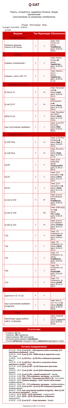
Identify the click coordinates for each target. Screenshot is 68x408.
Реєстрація (35, 25)
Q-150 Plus (10, 142)
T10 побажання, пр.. (57, 232)
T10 (6, 235)
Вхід (44, 25)
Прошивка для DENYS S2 (43, 378)
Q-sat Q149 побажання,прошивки (47, 370)
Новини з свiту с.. (57, 72)
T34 (6, 246)
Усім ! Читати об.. (55, 42)
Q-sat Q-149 (10, 213)
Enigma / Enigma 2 (18, 290)
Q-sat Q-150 (10, 200)
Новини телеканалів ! (15, 63)
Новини (18, 54)
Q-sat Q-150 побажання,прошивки (48, 386)
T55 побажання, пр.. (57, 267)
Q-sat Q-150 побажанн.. (57, 196)
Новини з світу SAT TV (16, 76)
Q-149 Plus (10, 153)
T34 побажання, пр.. (57, 243)
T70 (6, 282)
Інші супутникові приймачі (17, 127)
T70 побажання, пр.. (57, 279)
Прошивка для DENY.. (57, 113)
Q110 (7, 188)
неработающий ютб (42, 374)
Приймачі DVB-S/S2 (18, 84)
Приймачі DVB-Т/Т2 (18, 134)
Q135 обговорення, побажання (41, 396)
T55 (6, 270)
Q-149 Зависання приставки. (46, 366)
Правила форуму (17, 37)
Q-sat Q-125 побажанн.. (57, 222)
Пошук (25, 25)
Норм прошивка (39, 400)
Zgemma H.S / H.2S (14, 295)
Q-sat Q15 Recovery (57, 124)
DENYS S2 (10, 116)
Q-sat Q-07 (10, 104)
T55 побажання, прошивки (38, 376)
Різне (17, 312)
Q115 (7, 176)
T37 (6, 258)
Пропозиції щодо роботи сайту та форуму (17, 319)
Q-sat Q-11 (10, 92)
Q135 (7, 165)
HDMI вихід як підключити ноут (47, 354)
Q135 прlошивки (55, 161)
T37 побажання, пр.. (57, 254)
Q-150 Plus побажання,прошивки (47, 358)
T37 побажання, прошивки (38, 384)
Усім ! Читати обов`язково (49, 380)
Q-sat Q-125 (10, 225)
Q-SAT (8, 30)
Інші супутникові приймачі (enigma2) (37, 390)
